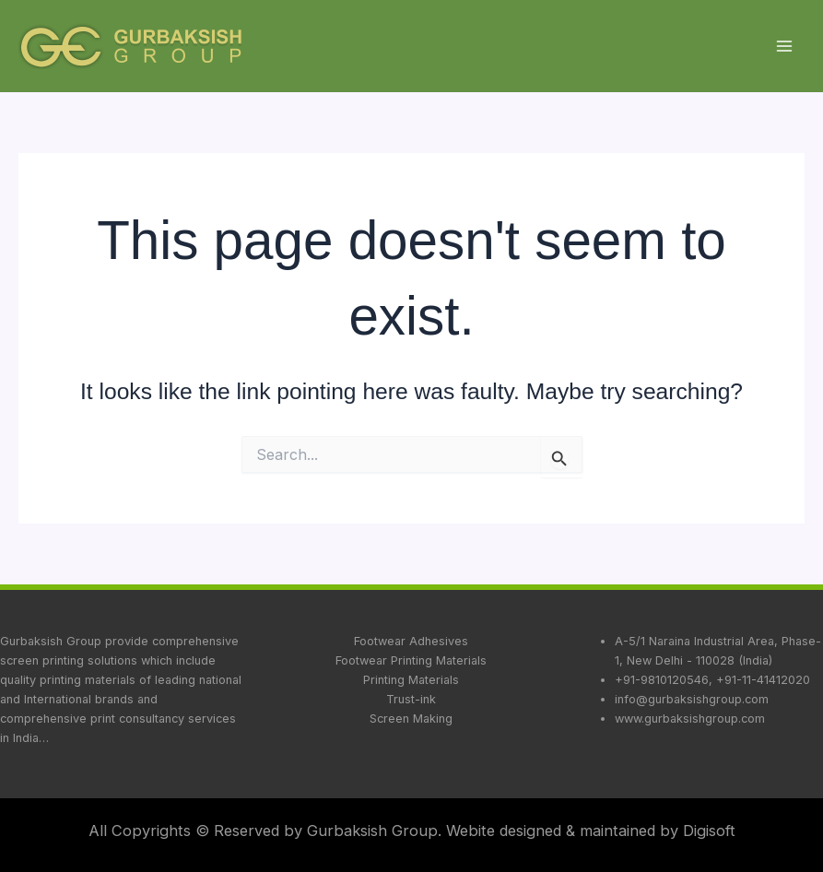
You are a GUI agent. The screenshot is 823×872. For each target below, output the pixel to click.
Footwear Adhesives (411, 641)
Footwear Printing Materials (411, 660)
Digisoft (709, 830)
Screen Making (411, 718)
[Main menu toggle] (784, 46)
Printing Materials (411, 680)
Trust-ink (411, 699)
